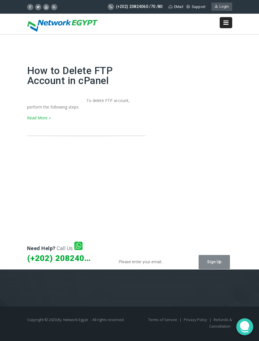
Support (195, 7)
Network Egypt (75, 319)
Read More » (39, 118)
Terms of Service (163, 319)
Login (222, 7)
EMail (175, 7)
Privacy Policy (196, 319)
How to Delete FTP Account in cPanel (70, 76)
